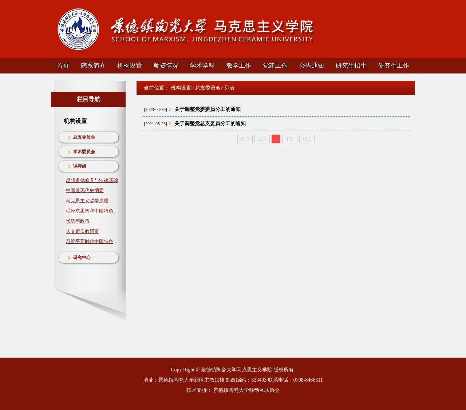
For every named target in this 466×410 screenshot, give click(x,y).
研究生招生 (351, 65)
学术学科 (202, 65)
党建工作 (275, 65)
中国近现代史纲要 (85, 190)
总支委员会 (84, 137)
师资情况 (166, 65)
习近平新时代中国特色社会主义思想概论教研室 (92, 241)
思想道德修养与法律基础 (92, 180)
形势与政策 (78, 221)
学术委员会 (84, 151)
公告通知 (311, 65)
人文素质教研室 (82, 231)
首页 (63, 65)
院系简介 (93, 65)
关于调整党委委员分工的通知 (207, 109)
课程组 (79, 166)
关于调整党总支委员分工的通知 (210, 123)
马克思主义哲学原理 (87, 200)
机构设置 (129, 65)
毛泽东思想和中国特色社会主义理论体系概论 (92, 211)
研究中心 (82, 257)
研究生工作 (393, 65)
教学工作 (238, 65)
